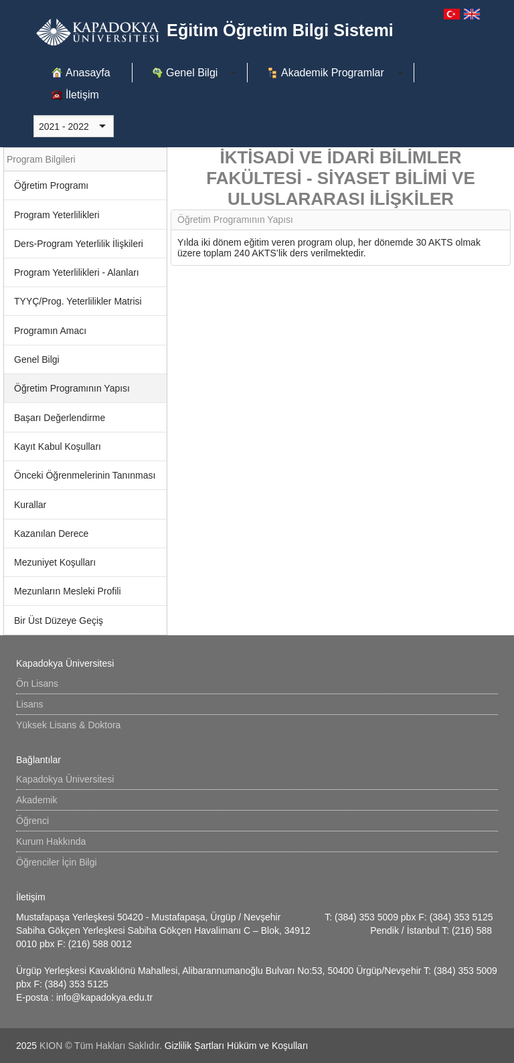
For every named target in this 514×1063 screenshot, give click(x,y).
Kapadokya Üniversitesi (65, 779)
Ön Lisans (37, 683)
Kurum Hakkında (51, 841)
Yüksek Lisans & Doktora (68, 725)
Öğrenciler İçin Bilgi (56, 862)
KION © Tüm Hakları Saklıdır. (102, 1045)
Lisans (29, 704)
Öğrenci (32, 820)
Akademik (36, 800)
